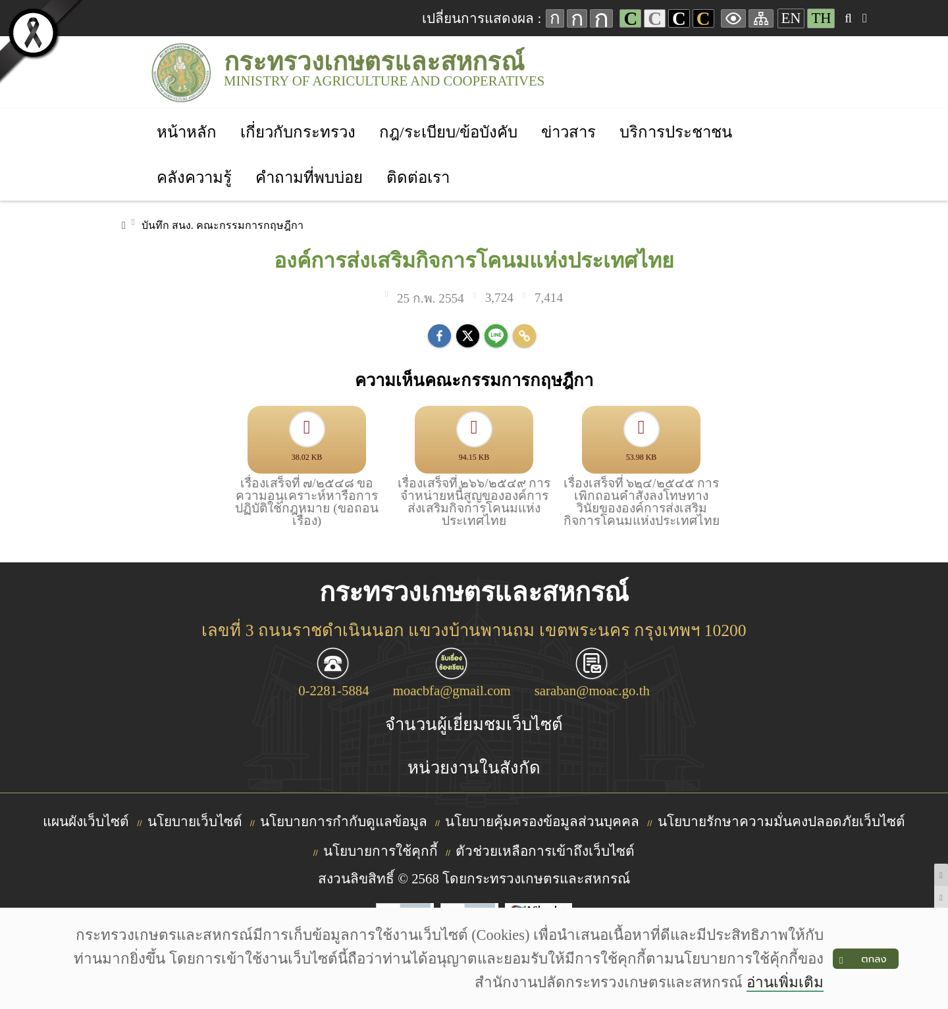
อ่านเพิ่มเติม (785, 982)
